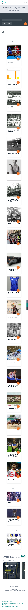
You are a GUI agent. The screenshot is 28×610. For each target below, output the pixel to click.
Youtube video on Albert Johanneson (8, 601)
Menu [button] (25, 2)
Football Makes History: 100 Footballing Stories (10, 606)
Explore (11, 570)
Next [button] (24, 556)
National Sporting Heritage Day (7, 592)
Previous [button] (22, 556)
